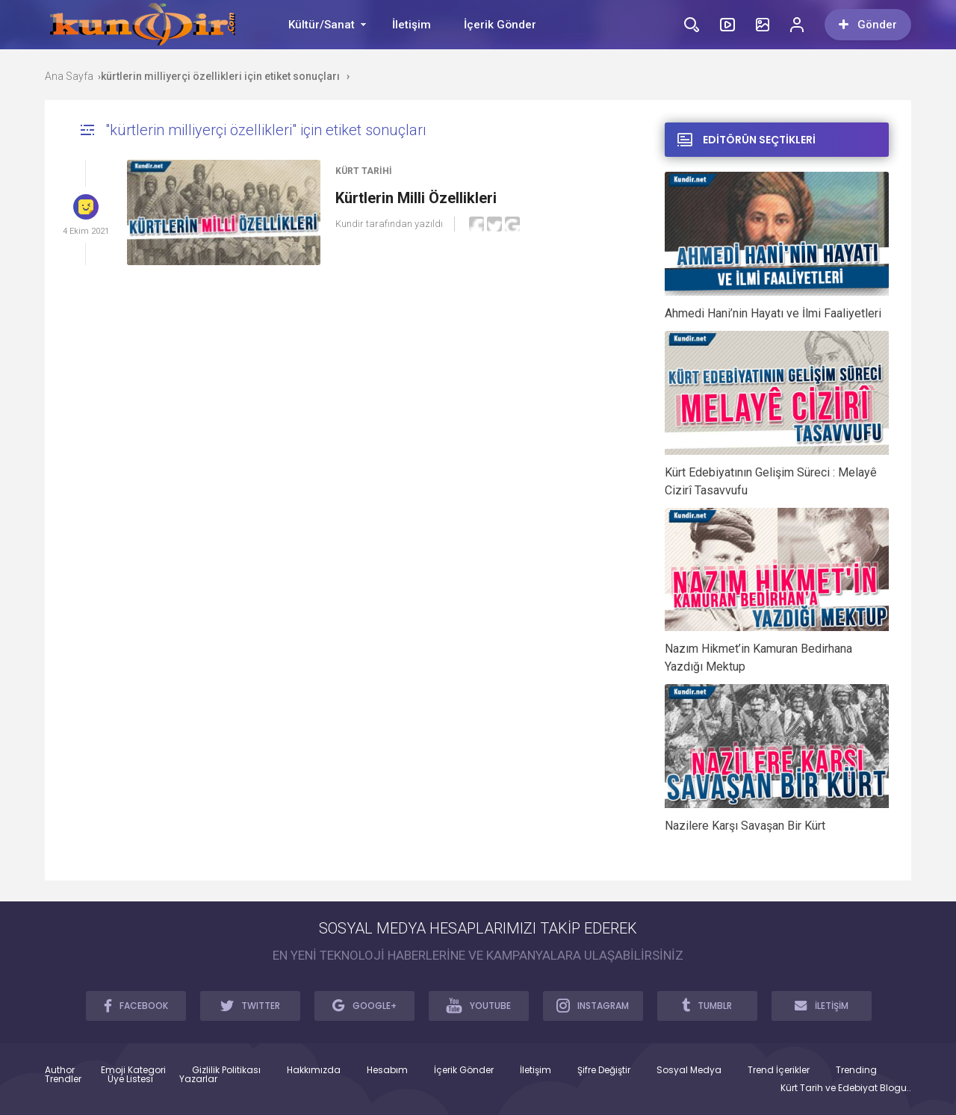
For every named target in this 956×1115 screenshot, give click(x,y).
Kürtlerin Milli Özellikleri (416, 198)
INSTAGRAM (592, 1005)
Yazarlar (198, 1079)
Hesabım (387, 1070)
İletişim (411, 24)
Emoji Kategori (133, 1070)
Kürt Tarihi (363, 171)
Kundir (349, 223)
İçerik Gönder (500, 24)
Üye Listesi (130, 1079)
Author (60, 1070)
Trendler (63, 1079)
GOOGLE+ (364, 1005)
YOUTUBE (478, 1005)
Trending (856, 1070)
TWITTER (250, 1005)
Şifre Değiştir (603, 1070)
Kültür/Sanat (321, 24)
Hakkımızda (314, 1070)
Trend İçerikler (779, 1070)
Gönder (868, 24)
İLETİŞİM (821, 1005)
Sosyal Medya (689, 1070)
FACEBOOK (136, 1005)
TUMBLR (707, 1005)
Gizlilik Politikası (226, 1070)
